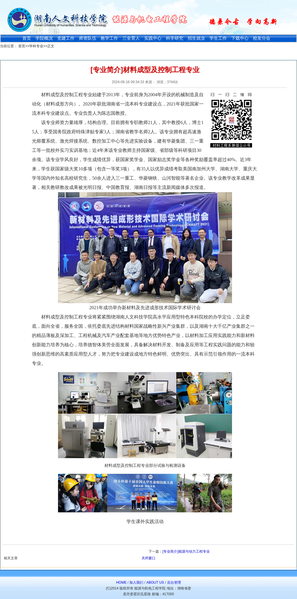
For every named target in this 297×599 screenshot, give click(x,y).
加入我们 (136, 582)
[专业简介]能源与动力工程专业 (186, 551)
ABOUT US (155, 582)
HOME (121, 582)
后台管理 (174, 582)
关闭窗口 (148, 558)
